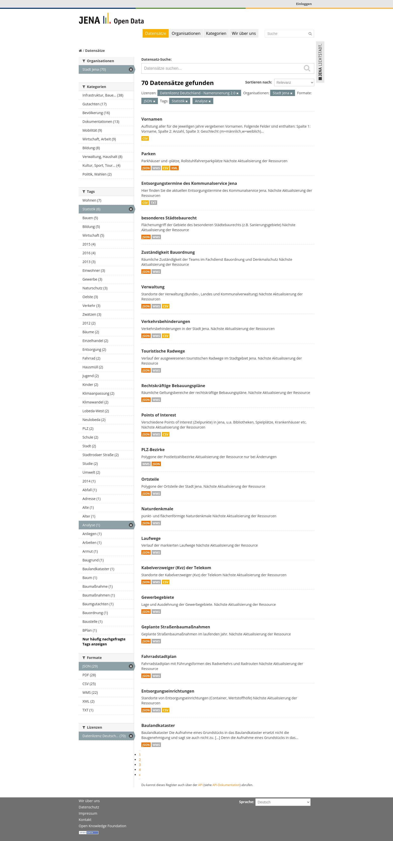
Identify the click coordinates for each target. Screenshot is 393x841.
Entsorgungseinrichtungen (167, 691)
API (200, 785)
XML (174, 168)
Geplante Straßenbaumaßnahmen (175, 627)
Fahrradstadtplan (158, 656)
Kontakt (85, 819)
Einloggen (304, 4)
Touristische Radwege (163, 351)
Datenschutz (89, 807)
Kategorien (216, 33)
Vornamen (151, 119)
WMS (156, 168)
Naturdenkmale (157, 509)
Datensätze (155, 33)
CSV (145, 138)
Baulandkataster (158, 725)
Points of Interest (158, 415)
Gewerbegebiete (157, 597)
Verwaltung (152, 287)
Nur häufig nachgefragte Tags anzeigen (103, 641)
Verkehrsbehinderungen (165, 321)
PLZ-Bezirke (153, 449)
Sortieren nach (258, 82)
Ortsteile (150, 479)
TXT (153, 203)
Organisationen (186, 33)
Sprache (246, 801)
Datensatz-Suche (156, 59)
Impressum (88, 813)
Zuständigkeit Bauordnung (168, 252)
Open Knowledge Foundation (102, 825)
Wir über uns (244, 33)
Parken (148, 153)
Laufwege (151, 538)
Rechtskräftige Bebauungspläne (173, 385)
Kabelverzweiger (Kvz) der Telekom (176, 567)
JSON (146, 168)
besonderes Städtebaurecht (169, 218)
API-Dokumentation (226, 785)
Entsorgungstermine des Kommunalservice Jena (189, 183)
